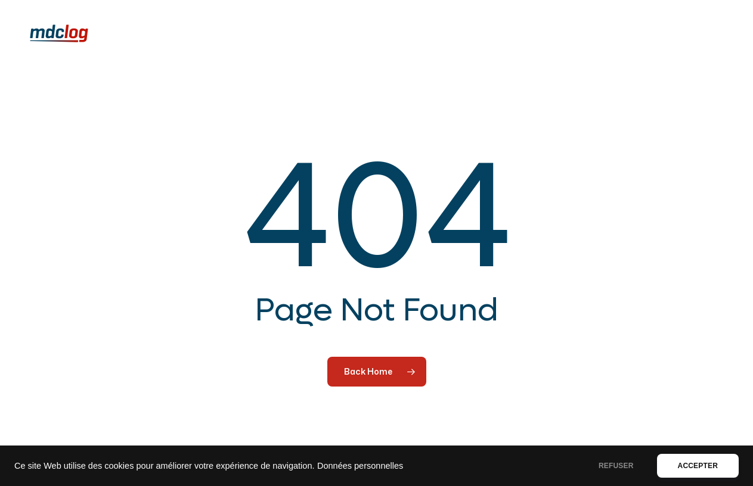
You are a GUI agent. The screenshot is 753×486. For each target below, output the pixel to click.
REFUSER (616, 466)
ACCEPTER (698, 466)
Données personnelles (360, 466)
